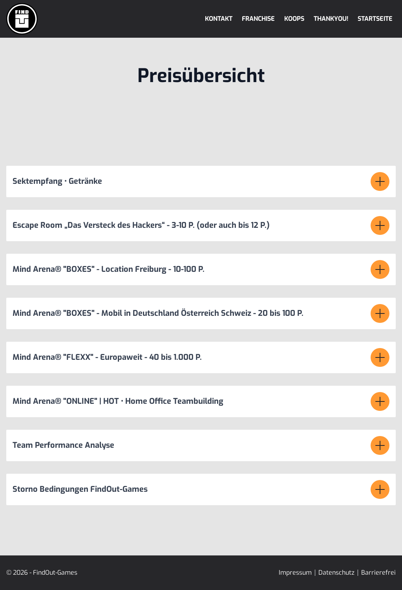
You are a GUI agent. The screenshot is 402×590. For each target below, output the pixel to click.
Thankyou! (331, 19)
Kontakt (218, 19)
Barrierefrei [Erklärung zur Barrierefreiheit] (378, 572)
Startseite (375, 19)
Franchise (258, 19)
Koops (294, 19)
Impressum (295, 572)
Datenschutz (336, 572)
